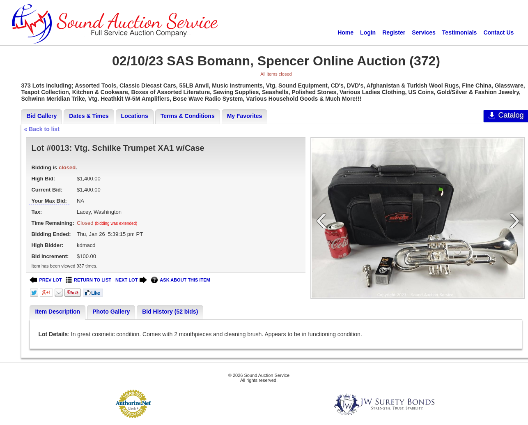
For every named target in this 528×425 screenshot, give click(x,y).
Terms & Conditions (188, 116)
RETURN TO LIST (88, 280)
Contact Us (498, 32)
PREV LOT (46, 280)
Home (345, 32)
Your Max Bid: (49, 201)
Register (393, 32)
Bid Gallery (41, 116)
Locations (134, 116)
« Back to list (41, 129)
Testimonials (459, 32)
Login (368, 32)
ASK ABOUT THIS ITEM (180, 280)
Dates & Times (88, 116)
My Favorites (244, 116)
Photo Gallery (111, 311)
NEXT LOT (131, 280)
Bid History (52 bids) (170, 311)
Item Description (57, 311)
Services (424, 32)
